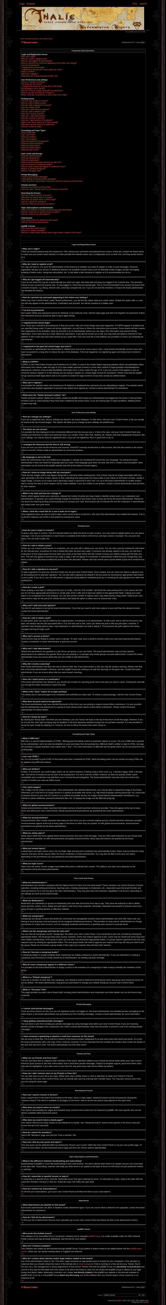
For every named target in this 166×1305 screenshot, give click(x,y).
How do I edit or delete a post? (33, 103)
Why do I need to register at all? (34, 59)
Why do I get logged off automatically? (36, 61)
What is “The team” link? (31, 171)
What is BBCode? (28, 133)
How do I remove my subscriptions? (35, 214)
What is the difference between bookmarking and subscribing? (46, 210)
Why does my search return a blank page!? (38, 199)
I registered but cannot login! (32, 67)
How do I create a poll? (30, 107)
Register (31, 3)
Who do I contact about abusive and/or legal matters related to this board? (51, 232)
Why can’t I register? (29, 74)
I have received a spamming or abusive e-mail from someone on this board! (52, 181)
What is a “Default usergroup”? (33, 169)
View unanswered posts (29, 39)
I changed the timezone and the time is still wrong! (41, 86)
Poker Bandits (144, 1302)
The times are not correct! (31, 84)
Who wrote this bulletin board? (33, 228)
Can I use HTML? (28, 135)
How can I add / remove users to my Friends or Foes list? (44, 189)
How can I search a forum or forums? (36, 195)
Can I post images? (29, 139)
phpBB (118, 1300)
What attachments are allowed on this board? (39, 220)
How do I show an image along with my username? (42, 90)
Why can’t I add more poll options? (35, 109)
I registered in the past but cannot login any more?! (42, 69)
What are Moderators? (30, 158)
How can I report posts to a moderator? (37, 120)
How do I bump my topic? (31, 127)
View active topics (46, 39)
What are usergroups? (30, 160)
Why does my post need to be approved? (38, 124)
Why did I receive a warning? (33, 118)
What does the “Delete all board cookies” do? (39, 76)
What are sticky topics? (30, 145)
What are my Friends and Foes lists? (36, 187)
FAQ (135, 3)
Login (22, 3)
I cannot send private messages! (34, 177)
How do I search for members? (33, 202)
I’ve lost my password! (30, 65)
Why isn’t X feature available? (33, 230)
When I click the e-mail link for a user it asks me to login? (44, 95)
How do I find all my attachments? (35, 222)
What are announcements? (32, 143)
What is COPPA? (28, 72)
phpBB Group (94, 1236)
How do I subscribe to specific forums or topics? (40, 212)
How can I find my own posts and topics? (37, 204)
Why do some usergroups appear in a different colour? (43, 166)
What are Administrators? (31, 156)
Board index (31, 42)
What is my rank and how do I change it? (37, 93)
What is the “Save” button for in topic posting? (39, 122)
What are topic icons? (30, 150)
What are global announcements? (35, 141)
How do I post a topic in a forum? (34, 101)
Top (22, 259)
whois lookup (84, 1264)
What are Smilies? (28, 137)
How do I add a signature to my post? (36, 105)
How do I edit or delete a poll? (33, 112)
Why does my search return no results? (37, 197)
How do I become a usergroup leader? (36, 164)
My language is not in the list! (33, 88)
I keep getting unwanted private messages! (38, 179)
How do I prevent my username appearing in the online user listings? (49, 63)
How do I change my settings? (33, 82)
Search (143, 3)
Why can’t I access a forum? (32, 114)
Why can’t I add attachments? (33, 116)
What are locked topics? (31, 148)
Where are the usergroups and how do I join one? (41, 162)
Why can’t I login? (28, 57)
